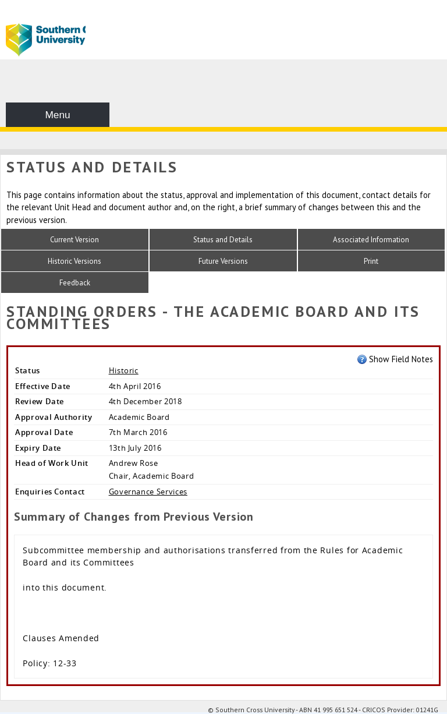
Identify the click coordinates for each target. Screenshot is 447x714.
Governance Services (148, 491)
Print (371, 261)
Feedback (74, 283)
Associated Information (371, 240)
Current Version (74, 240)
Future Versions (223, 261)
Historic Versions (74, 261)
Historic (124, 370)
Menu (57, 115)
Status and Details (223, 240)
